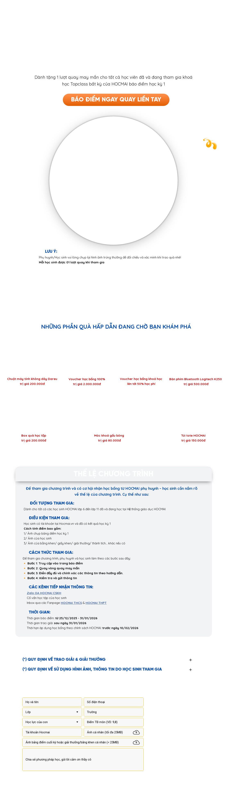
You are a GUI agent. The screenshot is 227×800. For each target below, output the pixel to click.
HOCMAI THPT (96, 603)
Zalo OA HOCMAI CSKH (44, 593)
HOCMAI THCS (71, 603)
